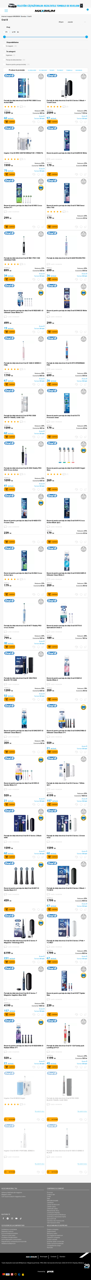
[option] (45, 6)
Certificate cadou (52, 1208)
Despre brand (51, 1231)
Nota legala (43, 1256)
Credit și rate (51, 1194)
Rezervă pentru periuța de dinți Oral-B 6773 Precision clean (63, 416)
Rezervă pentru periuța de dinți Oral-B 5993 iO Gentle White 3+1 (21, 784)
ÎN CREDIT (60, 70)
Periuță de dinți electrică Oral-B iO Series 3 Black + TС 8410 (66, 889)
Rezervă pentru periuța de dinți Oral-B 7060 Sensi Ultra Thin (65, 206)
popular (70, 22)
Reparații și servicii (7, 1231)
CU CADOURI (43, 70)
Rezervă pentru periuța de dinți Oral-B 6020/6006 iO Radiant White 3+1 (23, 1047)
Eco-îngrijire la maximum (55, 1235)
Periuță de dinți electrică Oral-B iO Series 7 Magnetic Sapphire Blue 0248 (20, 994)
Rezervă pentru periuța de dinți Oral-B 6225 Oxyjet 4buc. (66, 469)
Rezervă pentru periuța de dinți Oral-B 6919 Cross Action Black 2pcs (66, 521)
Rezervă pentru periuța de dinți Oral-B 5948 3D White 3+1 (67, 311)
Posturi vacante (52, 1239)
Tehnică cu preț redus (8, 1235)
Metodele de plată (52, 1200)
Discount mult (51, 1219)
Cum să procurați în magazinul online (13, 1196)
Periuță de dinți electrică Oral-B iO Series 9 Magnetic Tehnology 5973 (20, 942)
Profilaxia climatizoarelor (9, 1237)
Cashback (50, 1202)
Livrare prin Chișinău (53, 1212)
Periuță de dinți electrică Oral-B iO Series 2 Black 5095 (22, 837)
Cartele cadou (51, 1206)
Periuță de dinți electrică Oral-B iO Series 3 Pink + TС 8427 (66, 942)
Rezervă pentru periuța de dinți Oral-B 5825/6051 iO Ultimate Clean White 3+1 (23, 311)
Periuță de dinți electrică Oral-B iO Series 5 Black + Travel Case (66, 101)
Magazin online (6, 1194)
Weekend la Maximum (9, 1243)
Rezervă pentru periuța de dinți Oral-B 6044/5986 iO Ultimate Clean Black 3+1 (66, 732)
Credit (49, 1196)
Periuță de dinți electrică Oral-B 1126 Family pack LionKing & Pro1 (65, 1047)
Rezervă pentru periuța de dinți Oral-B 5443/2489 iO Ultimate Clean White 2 (66, 574)
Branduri (23, 16)
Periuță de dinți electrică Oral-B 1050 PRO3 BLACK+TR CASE (20, 679)
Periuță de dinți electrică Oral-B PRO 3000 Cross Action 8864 (22, 101)
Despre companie (52, 1229)
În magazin (11, 46)
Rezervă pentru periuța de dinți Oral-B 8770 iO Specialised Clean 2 (64, 627)
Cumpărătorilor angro (54, 1245)
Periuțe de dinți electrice (15, 60)
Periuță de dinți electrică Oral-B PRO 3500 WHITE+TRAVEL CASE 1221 (20, 416)
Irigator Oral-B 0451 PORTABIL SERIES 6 (19, 1151)
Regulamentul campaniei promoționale (14, 1241)
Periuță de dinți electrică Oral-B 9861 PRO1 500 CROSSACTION (22, 259)
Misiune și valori (52, 1233)
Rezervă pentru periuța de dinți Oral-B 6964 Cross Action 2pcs (23, 574)
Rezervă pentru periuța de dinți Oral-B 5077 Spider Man (66, 994)
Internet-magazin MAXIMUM (11, 16)
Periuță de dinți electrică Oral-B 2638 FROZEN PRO (66, 258)
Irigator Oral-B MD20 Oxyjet (14, 1098)
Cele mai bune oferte (53, 1223)
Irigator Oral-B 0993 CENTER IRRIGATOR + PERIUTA (23, 153)
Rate (48, 1198)
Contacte (53, 1256)
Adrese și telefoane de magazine (12, 1192)
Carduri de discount (53, 1204)
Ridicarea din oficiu (53, 1210)
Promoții (50, 1192)
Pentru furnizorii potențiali (55, 1243)
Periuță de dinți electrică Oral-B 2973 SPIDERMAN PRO (65, 364)
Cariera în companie (53, 1237)
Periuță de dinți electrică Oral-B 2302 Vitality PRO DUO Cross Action (22, 469)
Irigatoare (10, 55)
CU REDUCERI (32, 70)
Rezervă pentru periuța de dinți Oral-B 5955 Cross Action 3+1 (23, 206)
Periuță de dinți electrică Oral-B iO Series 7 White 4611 (65, 784)
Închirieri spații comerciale (55, 1241)
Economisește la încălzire (10, 1233)
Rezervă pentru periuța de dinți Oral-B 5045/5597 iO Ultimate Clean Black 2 (23, 732)
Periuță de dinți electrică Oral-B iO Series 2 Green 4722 (66, 837)
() (14, 106)
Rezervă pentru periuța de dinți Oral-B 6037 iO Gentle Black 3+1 (21, 889)
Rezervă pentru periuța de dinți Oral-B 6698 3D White (67, 153)
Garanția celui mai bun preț (55, 1221)
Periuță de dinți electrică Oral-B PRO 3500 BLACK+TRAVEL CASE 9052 (63, 1099)
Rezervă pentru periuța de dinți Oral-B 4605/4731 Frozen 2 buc (22, 521)
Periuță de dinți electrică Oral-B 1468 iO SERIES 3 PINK (22, 364)
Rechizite (50, 1247)
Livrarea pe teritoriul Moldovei (56, 1214)
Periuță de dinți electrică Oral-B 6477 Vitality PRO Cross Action (22, 627)
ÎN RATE (52, 70)
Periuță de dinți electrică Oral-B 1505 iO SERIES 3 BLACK (65, 1152)
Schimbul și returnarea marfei (56, 1217)
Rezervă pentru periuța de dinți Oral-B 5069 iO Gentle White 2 (64, 679)
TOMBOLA (69, 70)
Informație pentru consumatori (11, 1239)
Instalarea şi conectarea (9, 1229)
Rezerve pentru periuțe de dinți (17, 64)
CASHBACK (78, 70)
